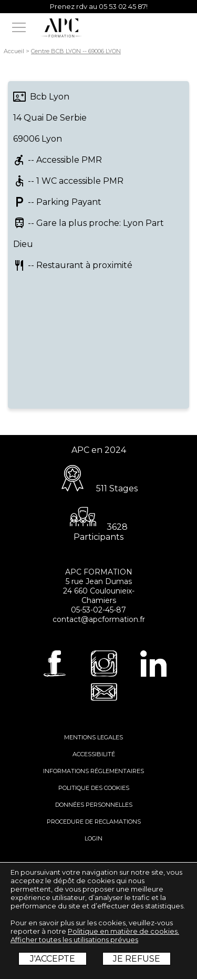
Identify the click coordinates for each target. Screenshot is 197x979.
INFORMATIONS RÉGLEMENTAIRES (93, 771)
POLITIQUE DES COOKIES (93, 788)
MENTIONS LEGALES (93, 737)
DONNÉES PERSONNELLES (93, 804)
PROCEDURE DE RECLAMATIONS (94, 821)
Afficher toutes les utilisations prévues (74, 939)
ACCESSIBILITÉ (93, 754)
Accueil (14, 51)
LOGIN (93, 838)
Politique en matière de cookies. (123, 931)
